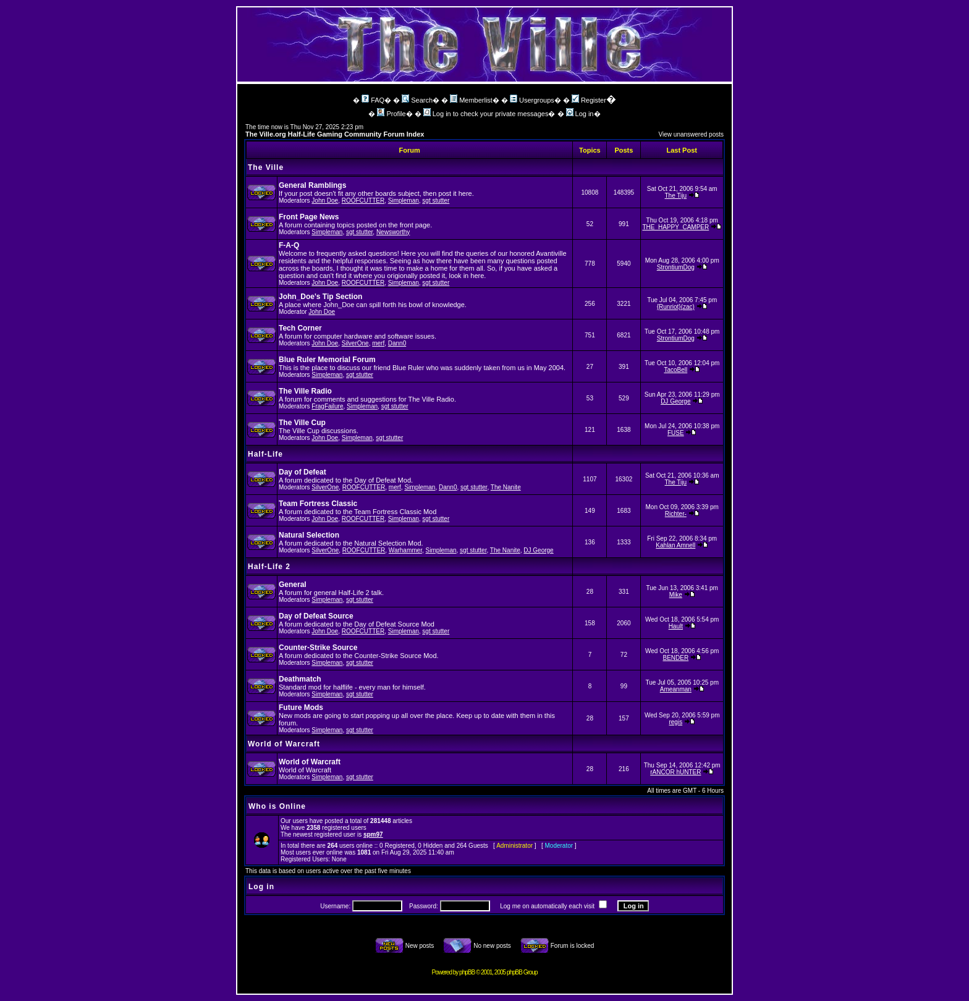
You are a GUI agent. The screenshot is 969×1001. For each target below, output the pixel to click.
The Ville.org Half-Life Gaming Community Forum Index (335, 134)
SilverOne (355, 343)
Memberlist (471, 100)
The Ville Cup (302, 422)
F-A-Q (289, 245)
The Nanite (506, 487)
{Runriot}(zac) (676, 306)
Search (417, 100)
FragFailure (327, 406)
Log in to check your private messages (486, 113)
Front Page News (309, 217)
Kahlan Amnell (675, 545)
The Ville (266, 167)
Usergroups (532, 100)
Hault (676, 626)
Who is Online (277, 806)
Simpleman (403, 200)
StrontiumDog (676, 267)
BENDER (675, 657)
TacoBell (675, 369)
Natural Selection (309, 535)
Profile (391, 113)
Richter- (676, 513)
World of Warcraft (284, 744)
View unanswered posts (691, 134)
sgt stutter (435, 200)
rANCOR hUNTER (675, 772)
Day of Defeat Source (316, 616)
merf (378, 343)
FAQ (373, 100)
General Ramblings (312, 185)
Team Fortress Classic (318, 503)
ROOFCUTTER (363, 200)
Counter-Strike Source (318, 647)
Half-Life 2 (269, 566)
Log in (580, 113)
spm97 (373, 834)
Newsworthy (393, 232)
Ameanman (676, 689)
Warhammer (405, 550)
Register (589, 100)
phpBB (467, 972)
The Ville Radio (305, 391)
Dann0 (397, 343)
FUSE (675, 432)
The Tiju (676, 195)
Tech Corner (300, 328)
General (293, 584)
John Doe (324, 200)
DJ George (675, 401)
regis (675, 722)
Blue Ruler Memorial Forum (327, 359)
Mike (675, 594)
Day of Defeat (302, 472)
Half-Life (265, 454)
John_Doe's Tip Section (320, 296)
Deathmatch (300, 679)
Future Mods (301, 707)
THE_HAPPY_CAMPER (675, 227)
